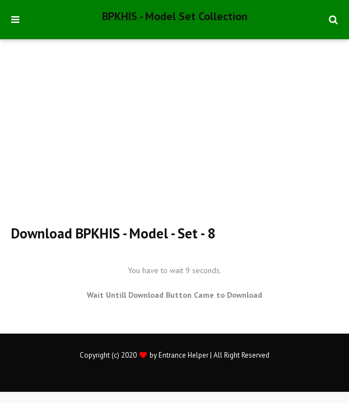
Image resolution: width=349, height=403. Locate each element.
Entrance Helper (183, 355)
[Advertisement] (180, 137)
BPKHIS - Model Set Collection (175, 16)
